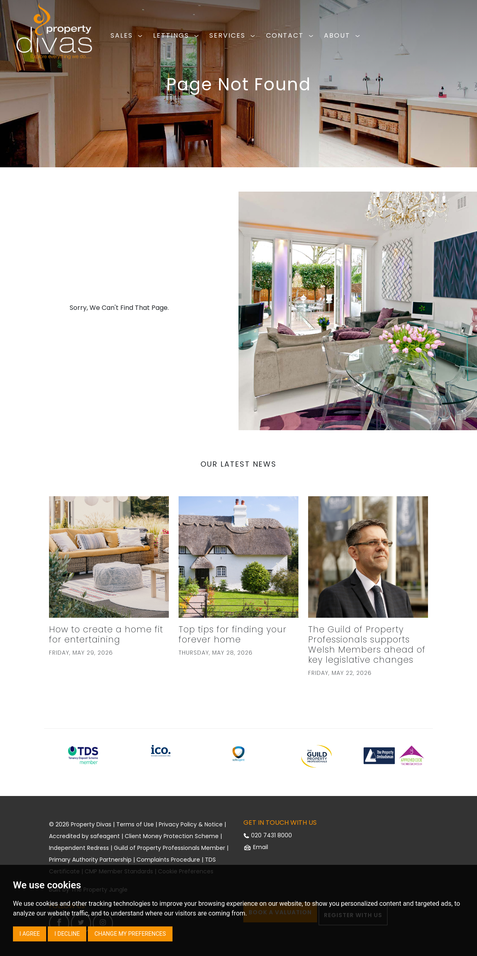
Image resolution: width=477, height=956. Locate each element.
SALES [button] (128, 35)
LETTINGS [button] (177, 35)
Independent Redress (79, 848)
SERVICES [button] (233, 35)
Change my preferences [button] (130, 933)
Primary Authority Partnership (90, 860)
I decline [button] (67, 933)
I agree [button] (29, 933)
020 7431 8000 (267, 835)
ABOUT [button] (343, 35)
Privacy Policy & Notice (191, 824)
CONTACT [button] (291, 35)
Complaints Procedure (168, 860)
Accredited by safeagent (84, 836)
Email (255, 847)
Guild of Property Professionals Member (169, 848)
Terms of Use (135, 824)
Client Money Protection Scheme (172, 836)
